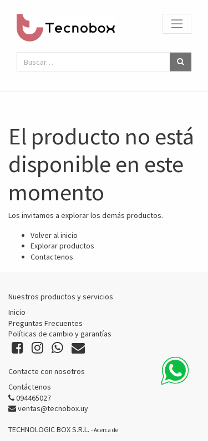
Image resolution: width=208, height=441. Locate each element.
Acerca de (106, 430)
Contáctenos (29, 387)
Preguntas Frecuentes (45, 323)
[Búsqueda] (180, 62)
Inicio (17, 312)
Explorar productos (62, 246)
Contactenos (52, 257)
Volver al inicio (54, 235)
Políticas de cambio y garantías (59, 334)
